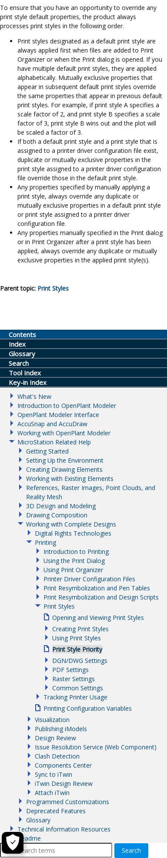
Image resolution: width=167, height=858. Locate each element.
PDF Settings (70, 670)
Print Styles (53, 288)
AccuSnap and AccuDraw (52, 424)
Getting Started (47, 451)
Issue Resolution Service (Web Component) (96, 747)
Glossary (38, 820)
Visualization (52, 720)
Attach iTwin (52, 792)
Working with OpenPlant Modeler (63, 433)
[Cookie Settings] (12, 843)
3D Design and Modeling (61, 506)
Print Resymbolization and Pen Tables (96, 588)
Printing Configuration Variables (87, 708)
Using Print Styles (76, 638)
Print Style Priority (77, 649)
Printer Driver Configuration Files (89, 579)
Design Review (55, 738)
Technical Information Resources (63, 829)
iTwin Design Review (64, 783)
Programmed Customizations (67, 802)
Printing (45, 542)
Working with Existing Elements (70, 478)
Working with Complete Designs (71, 524)
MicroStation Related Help (54, 442)
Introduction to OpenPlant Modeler (66, 405)
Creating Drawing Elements (64, 469)
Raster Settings (73, 679)
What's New (34, 396)
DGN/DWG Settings (79, 660)
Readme (29, 838)
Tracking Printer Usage (75, 697)
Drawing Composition (56, 515)
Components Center (63, 765)
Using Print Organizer (73, 570)
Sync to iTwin (53, 774)
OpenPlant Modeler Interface (58, 415)
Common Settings (77, 688)
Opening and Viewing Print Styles (98, 617)
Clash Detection (57, 756)
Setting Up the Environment (65, 460)
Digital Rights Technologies (73, 533)
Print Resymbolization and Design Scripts (101, 597)
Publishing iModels (61, 729)
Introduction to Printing (76, 551)
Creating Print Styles (80, 629)
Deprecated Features (56, 811)
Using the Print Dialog (74, 561)
